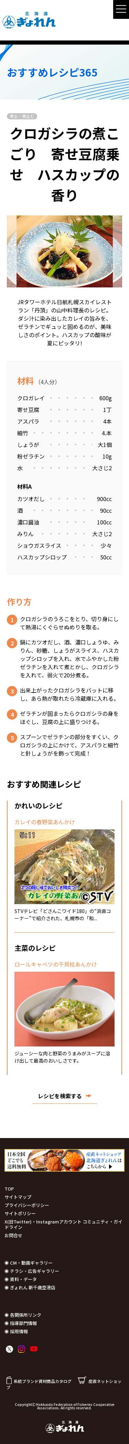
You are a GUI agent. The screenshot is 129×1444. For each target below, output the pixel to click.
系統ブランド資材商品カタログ (39, 1381)
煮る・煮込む (22, 116)
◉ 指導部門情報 (20, 1323)
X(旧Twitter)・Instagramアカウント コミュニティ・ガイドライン (63, 1224)
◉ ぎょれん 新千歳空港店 (29, 1287)
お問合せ (13, 1235)
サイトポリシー (20, 1213)
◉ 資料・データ (20, 1279)
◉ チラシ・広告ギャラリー (31, 1271)
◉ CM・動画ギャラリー (28, 1262)
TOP (9, 1188)
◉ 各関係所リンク (22, 1315)
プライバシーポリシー (26, 1205)
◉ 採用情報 (16, 1331)
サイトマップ (17, 1197)
